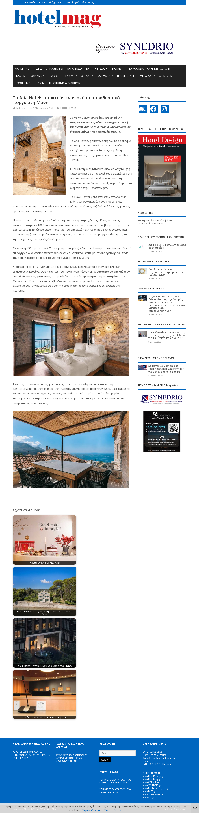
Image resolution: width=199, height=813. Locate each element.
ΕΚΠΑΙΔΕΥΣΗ (75, 68)
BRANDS (53, 75)
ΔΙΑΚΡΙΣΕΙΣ (166, 75)
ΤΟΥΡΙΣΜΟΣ (36, 75)
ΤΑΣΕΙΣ (37, 68)
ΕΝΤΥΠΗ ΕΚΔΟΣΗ (96, 68)
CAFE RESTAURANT (158, 68)
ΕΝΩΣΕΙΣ (20, 75)
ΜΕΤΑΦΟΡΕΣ (147, 75)
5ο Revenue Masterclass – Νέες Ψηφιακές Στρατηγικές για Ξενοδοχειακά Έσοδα (166, 368)
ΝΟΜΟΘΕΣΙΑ (136, 68)
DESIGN (39, 83)
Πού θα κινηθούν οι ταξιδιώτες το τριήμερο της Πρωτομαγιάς (165, 272)
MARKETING (22, 68)
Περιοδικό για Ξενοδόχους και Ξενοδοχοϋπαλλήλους (59, 2)
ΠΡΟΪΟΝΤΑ (117, 68)
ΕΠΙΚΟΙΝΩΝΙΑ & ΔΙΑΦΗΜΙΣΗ (65, 83)
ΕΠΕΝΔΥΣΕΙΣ (69, 75)
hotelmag (21, 108)
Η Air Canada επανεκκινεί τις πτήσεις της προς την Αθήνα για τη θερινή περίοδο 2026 (166, 335)
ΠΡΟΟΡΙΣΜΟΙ (23, 83)
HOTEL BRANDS (68, 108)
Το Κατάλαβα (113, 810)
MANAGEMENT (54, 68)
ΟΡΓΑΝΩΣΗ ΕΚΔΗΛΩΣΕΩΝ (97, 75)
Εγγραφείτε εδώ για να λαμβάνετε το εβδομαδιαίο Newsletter (156, 222)
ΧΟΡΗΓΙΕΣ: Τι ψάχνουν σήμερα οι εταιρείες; (167, 246)
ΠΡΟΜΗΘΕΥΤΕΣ (126, 75)
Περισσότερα (91, 810)
